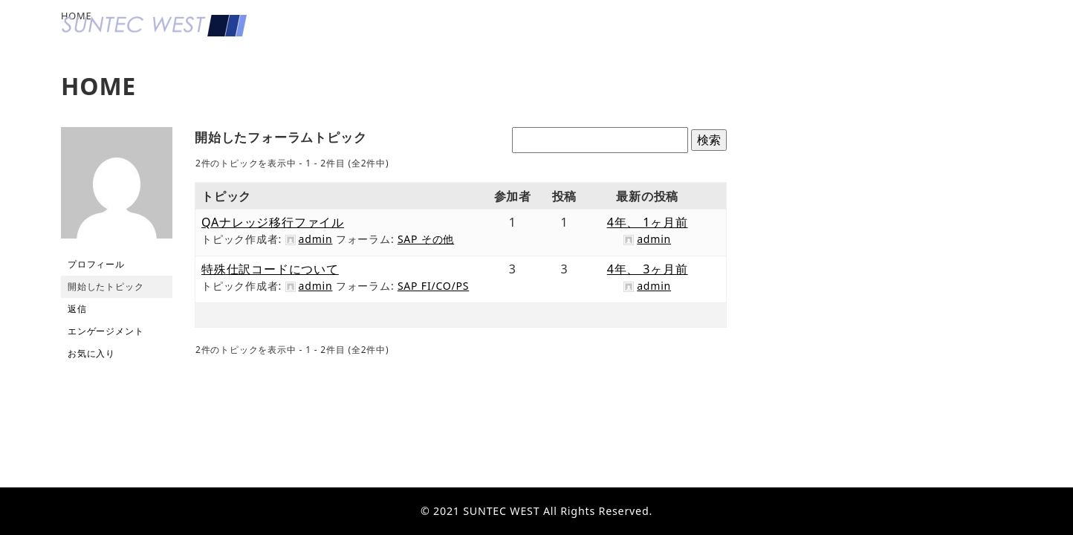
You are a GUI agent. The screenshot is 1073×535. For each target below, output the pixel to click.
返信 (77, 308)
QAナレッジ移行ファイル (272, 222)
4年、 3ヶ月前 (647, 269)
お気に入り (91, 353)
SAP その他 (426, 239)
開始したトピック (105, 286)
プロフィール (96, 264)
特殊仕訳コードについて (270, 269)
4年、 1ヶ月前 (647, 222)
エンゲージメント (105, 331)
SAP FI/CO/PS (433, 286)
